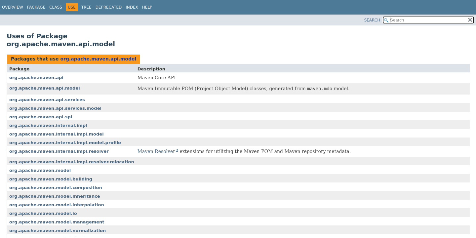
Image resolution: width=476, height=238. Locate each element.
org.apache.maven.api (36, 77)
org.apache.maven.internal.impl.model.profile (65, 142)
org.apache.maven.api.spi (40, 116)
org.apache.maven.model (40, 170)
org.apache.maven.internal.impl (48, 125)
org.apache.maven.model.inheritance (54, 196)
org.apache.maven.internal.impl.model (56, 134)
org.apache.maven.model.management (56, 221)
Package (36, 7)
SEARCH (372, 20)
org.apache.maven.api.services (47, 99)
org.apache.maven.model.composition (55, 187)
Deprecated (109, 7)
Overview (12, 7)
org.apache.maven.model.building (50, 179)
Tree (86, 7)
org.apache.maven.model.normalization (57, 230)
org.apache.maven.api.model (98, 58)
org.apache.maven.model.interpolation (56, 204)
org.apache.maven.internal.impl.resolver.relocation (71, 161)
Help (147, 7)
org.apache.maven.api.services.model (55, 108)
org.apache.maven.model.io (43, 213)
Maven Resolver (156, 151)
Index (132, 7)
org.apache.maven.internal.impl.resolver (59, 151)
